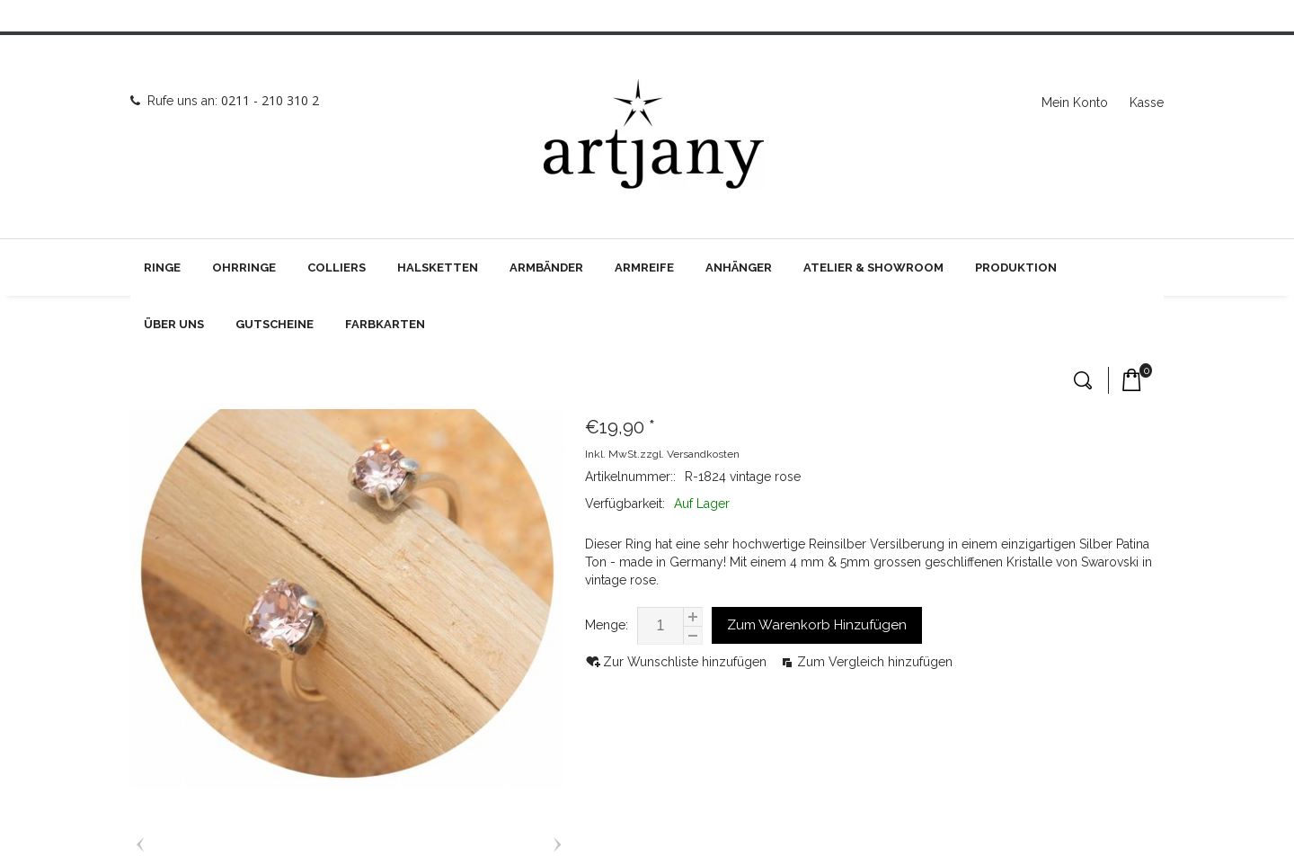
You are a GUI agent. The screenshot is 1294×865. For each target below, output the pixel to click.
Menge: (606, 625)
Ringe (162, 267)
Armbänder (546, 267)
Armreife (644, 267)
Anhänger (738, 267)
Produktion (1016, 267)
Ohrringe (244, 267)
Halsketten (437, 267)
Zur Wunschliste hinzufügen (686, 662)
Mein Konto (1074, 102)
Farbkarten (385, 324)
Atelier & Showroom (873, 267)
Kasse (1147, 102)
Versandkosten (703, 454)
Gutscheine (274, 324)
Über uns (174, 324)
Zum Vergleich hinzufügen (875, 662)
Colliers (336, 267)
